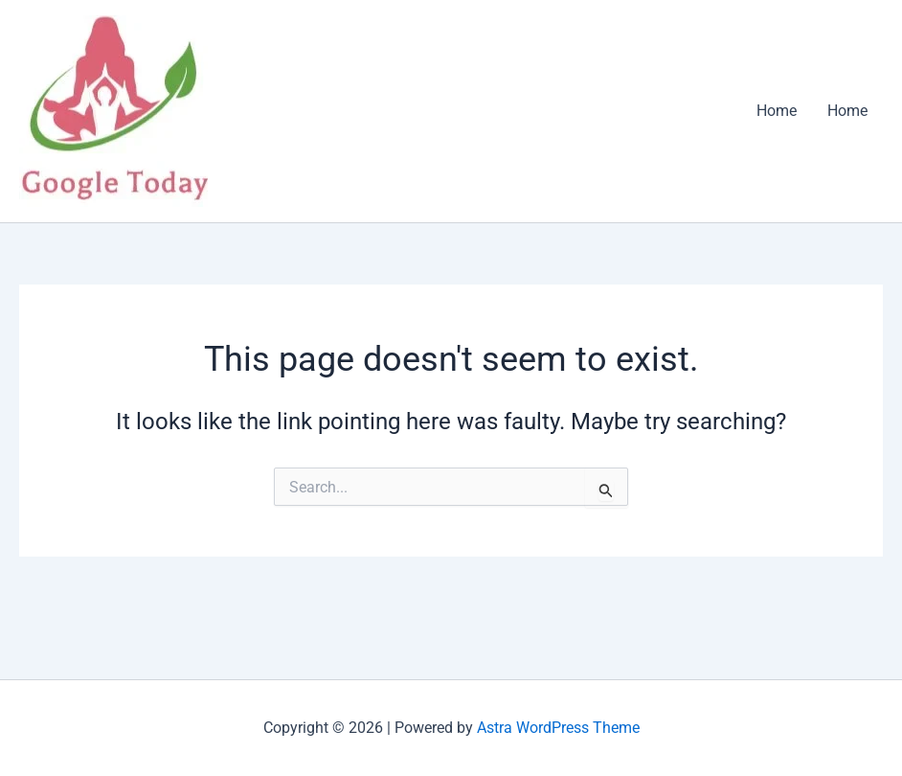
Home (776, 111)
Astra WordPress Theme (558, 728)
